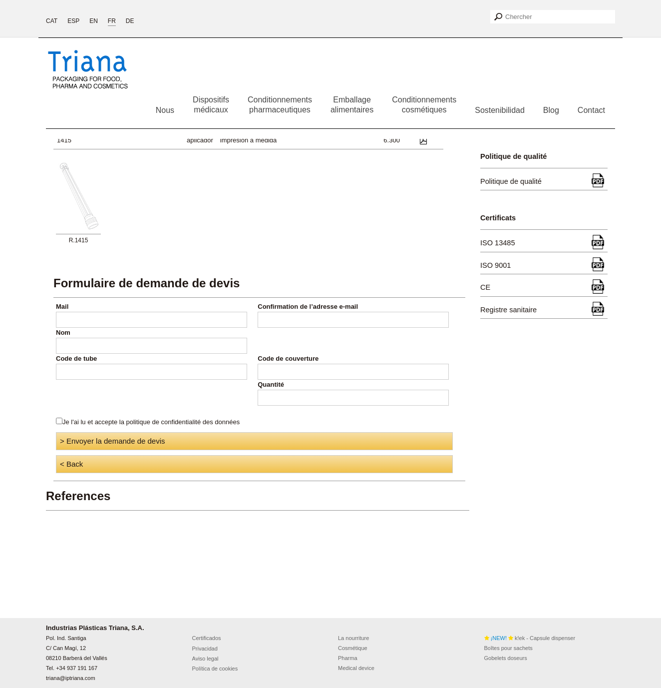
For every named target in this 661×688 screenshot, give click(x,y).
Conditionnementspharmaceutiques (280, 104)
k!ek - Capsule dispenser (530, 638)
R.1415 (78, 240)
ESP (73, 20)
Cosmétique (352, 648)
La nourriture (353, 638)
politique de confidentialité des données (183, 422)
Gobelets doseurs (505, 658)
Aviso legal (205, 659)
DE (130, 20)
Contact (591, 110)
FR (112, 20)
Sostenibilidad (500, 110)
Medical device (356, 668)
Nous (165, 110)
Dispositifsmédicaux (211, 104)
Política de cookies (215, 669)
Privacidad (205, 649)
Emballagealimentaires (351, 104)
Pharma (347, 658)
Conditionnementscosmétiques (424, 104)
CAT (51, 20)
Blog (551, 110)
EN (93, 20)
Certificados (206, 638)
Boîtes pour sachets (508, 648)
